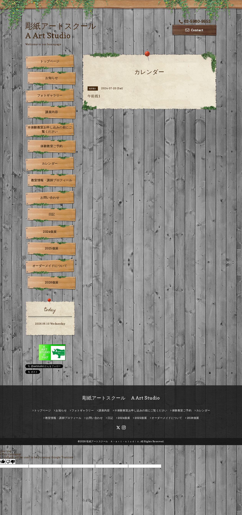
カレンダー (50, 163)
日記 (51, 214)
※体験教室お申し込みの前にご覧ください (50, 129)
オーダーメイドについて (49, 266)
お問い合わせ (49, 198)
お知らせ (51, 78)
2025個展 (51, 248)
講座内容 (51, 112)
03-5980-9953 (195, 21)
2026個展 (51, 282)
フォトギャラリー (49, 95)
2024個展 (50, 232)
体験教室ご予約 (51, 146)
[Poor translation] (11, 461)
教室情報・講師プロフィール (51, 180)
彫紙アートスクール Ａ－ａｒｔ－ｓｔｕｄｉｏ (112, 441)
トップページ (49, 61)
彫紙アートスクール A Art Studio (121, 398)
